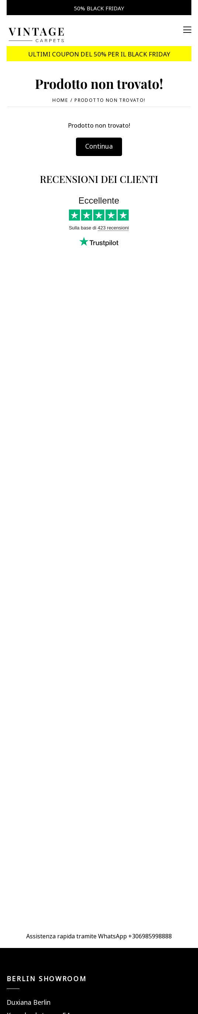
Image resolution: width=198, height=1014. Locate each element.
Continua (99, 145)
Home (60, 100)
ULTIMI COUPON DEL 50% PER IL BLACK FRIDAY (99, 53)
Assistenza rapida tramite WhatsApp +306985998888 (99, 935)
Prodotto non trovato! (110, 100)
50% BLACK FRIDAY (99, 8)
